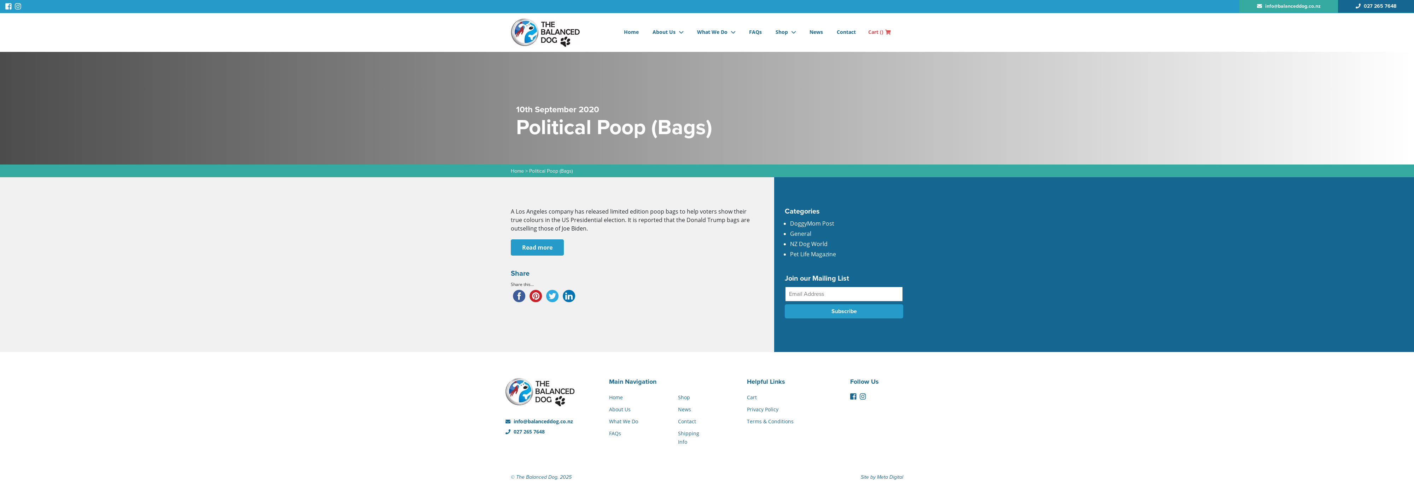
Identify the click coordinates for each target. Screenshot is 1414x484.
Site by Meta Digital (882, 477)
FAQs (755, 32)
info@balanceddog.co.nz (539, 421)
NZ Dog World (809, 244)
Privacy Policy (762, 409)
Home (631, 32)
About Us (664, 32)
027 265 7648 (525, 431)
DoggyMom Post (812, 223)
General (800, 234)
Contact (846, 32)
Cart (879, 32)
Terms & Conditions (770, 421)
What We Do (712, 32)
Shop (782, 32)
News (816, 32)
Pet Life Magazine (813, 254)
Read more (537, 247)
